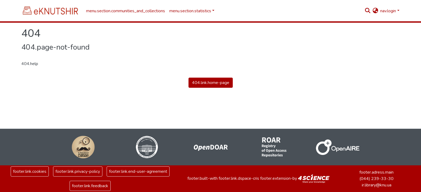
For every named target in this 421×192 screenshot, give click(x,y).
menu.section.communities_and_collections (125, 11)
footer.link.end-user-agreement (138, 171)
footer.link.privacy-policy (77, 171)
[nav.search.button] (367, 11)
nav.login (388, 11)
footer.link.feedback (90, 186)
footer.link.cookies (29, 171)
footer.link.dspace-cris (239, 178)
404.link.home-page (210, 83)
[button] (375, 11)
